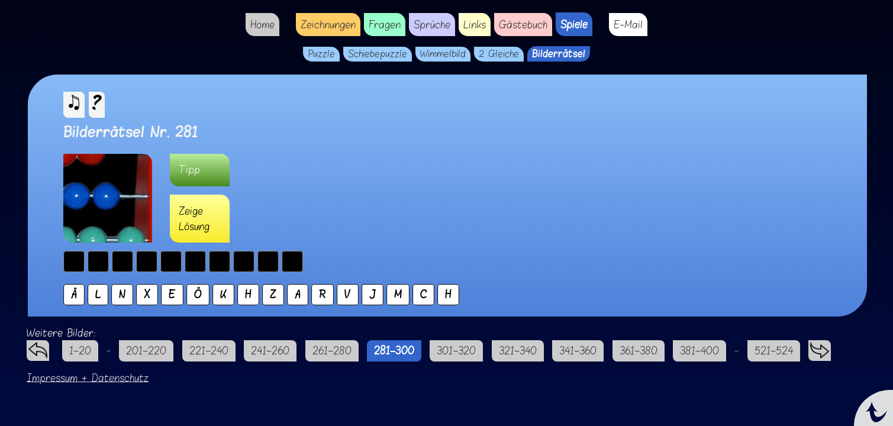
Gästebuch (523, 24)
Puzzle (321, 54)
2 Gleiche (499, 54)
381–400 (699, 350)
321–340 (518, 350)
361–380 (638, 350)
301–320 (456, 350)
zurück (38, 347)
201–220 (146, 350)
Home (262, 24)
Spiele (574, 24)
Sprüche (432, 24)
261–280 (332, 350)
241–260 (270, 350)
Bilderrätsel (558, 53)
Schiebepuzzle (377, 54)
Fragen (385, 24)
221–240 (209, 350)
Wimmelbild (443, 54)
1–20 (80, 350)
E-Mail (628, 24)
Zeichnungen (328, 24)
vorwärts (819, 347)
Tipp (189, 169)
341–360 (578, 350)
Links (474, 24)
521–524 (773, 350)
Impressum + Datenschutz (88, 378)
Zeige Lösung (194, 218)
